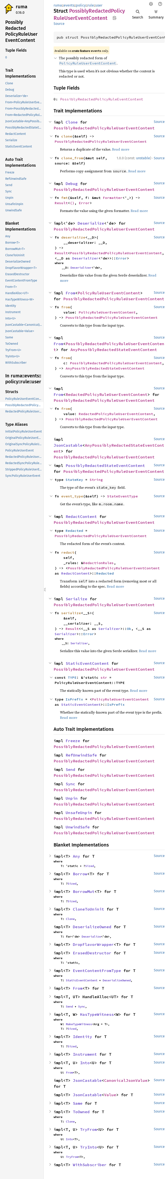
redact (67, 552)
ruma (21, 7)
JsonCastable (68, 445)
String (96, 479)
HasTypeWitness (97, 1014)
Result (61, 203)
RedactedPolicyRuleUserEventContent (106, 394)
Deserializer (85, 258)
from (65, 307)
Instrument (85, 1054)
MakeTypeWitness (79, 1024)
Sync (70, 783)
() (72, 203)
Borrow (80, 873)
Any (76, 856)
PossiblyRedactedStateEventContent (105, 465)
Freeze (73, 740)
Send (70, 769)
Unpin (72, 798)
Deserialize (91, 223)
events (69, 5)
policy (81, 5)
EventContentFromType (97, 970)
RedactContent (81, 516)
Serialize (76, 598)
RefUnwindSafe (81, 755)
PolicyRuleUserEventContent (109, 292)
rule (91, 5)
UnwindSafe (78, 827)
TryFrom (88, 1129)
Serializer (109, 628)
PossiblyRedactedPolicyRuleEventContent (101, 99)
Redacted (74, 530)
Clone (72, 122)
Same (77, 1103)
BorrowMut (83, 891)
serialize (71, 613)
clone (66, 136)
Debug (72, 183)
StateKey (74, 479)
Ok (129, 628)
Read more (120, 149)
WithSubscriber (90, 1164)
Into (85, 1062)
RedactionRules (98, 563)
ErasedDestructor (92, 952)
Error (84, 203)
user (99, 5)
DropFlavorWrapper (93, 944)
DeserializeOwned (92, 926)
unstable (143, 158)
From (70, 292)
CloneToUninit (88, 909)
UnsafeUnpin (79, 812)
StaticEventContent (87, 663)
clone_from (72, 158)
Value (110, 1094)
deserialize (73, 237)
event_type (72, 496)
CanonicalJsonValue (125, 1080)
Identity (82, 1036)
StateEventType (122, 496)
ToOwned (81, 1111)
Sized (89, 866)
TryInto (88, 1147)
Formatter (112, 197)
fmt (64, 197)
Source (59, 24)
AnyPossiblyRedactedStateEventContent (113, 349)
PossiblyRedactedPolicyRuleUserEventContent (104, 128)
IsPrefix (74, 699)
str (104, 677)
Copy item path (114, 18)
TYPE (72, 677)
